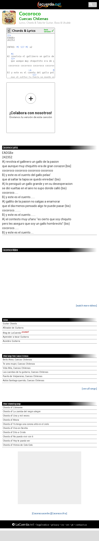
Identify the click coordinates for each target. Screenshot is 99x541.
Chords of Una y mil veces (16, 415)
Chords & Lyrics (24, 31)
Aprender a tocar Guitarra (16, 337)
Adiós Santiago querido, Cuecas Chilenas (23, 380)
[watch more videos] (86, 305)
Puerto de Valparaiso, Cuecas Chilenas (22, 376)
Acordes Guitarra (11, 341)
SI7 (22, 47)
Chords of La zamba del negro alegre (22, 411)
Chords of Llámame (13, 407)
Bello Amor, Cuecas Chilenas (17, 359)
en (67, 524)
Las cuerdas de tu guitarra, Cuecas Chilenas (25, 372)
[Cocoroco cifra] (59, 513)
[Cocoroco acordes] (41, 513)
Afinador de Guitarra (13, 327)
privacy (55, 524)
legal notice (42, 524)
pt (72, 524)
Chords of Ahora (11, 420)
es (62, 524)
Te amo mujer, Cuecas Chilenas (19, 363)
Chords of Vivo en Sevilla (15, 428)
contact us (81, 524)
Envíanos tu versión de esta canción (31, 106)
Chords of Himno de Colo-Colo (18, 445)
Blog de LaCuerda (16, 333)
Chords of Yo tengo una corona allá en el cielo (26, 424)
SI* (9, 35)
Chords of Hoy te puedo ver (16, 440)
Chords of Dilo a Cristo (14, 432)
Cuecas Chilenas (33, 18)
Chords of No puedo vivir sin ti (18, 436)
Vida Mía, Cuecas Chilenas (16, 368)
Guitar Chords (10, 323)
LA (30, 70)
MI (17, 47)
